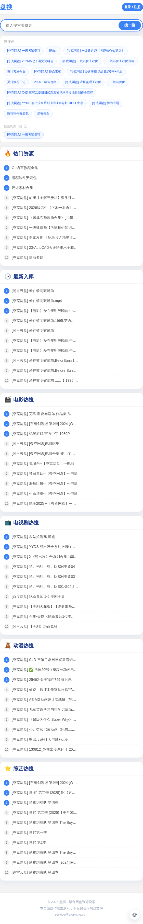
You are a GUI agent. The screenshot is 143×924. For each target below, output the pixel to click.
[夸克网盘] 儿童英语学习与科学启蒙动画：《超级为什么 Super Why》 (45, 709)
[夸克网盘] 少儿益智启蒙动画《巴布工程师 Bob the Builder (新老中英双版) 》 (45, 729)
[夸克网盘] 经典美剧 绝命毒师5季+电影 (96, 71)
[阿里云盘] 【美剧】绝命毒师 (35, 626)
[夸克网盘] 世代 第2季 (29, 842)
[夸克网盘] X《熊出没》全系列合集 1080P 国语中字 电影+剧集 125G (45, 557)
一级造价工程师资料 (120, 61)
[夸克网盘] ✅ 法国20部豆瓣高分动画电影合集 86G (45, 670)
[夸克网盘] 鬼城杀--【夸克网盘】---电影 (43, 463)
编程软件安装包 (18, 113)
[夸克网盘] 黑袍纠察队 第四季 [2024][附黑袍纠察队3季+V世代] (45, 862)
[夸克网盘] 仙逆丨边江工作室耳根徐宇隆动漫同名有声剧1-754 (45, 690)
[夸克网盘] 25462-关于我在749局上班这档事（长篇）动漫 (45, 680)
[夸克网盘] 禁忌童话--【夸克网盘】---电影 (45, 473)
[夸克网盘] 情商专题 (105, 103)
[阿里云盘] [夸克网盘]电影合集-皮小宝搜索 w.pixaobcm (45, 454)
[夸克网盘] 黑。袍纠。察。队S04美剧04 (43, 567)
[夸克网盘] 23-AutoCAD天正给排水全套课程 (45, 247)
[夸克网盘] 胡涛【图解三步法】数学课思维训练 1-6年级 (45, 198)
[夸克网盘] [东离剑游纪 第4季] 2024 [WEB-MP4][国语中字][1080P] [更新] (45, 424)
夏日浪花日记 (16, 82)
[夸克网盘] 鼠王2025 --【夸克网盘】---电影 (45, 503)
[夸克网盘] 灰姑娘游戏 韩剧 (33, 537)
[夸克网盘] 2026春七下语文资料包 (30, 61)
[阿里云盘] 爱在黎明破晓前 (33, 291)
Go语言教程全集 (25, 168)
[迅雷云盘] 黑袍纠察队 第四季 (35, 872)
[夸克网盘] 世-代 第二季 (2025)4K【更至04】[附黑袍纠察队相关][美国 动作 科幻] (45, 793)
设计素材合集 (16, 71)
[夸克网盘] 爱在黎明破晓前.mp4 (37, 301)
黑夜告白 (43, 113)
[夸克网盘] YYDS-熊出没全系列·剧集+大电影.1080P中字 (45, 103)
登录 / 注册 (132, 7)
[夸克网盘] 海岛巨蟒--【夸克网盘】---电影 (45, 483)
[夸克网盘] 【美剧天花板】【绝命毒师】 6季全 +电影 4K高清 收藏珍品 (45, 606)
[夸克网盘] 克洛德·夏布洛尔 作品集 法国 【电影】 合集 (45, 414)
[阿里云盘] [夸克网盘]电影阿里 (35, 444)
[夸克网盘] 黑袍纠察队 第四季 (35, 803)
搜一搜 (129, 25)
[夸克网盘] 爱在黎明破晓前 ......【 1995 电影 (45, 380)
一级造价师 (117, 82)
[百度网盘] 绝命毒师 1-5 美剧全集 (38, 596)
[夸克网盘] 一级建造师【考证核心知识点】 (95, 50)
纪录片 (53, 50)
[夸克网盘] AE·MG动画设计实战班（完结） (45, 699)
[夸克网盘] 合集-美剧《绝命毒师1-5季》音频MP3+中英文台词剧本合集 (45, 616)
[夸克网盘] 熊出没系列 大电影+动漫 (40, 739)
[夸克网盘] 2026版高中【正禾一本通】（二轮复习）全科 (45, 208)
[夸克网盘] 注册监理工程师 (83, 82)
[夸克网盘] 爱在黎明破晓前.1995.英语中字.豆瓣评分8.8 (45, 321)
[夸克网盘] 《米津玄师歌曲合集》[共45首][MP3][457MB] (45, 218)
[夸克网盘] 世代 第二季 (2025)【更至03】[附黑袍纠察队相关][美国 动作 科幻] (45, 812)
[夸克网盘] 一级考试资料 (23, 50)
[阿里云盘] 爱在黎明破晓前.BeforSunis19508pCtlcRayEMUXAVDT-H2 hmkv (45, 360)
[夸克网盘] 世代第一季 (29, 832)
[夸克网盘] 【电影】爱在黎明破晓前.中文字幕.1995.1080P (45, 311)
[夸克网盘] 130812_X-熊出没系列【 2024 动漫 (45, 749)
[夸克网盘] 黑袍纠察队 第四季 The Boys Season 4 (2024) (45, 822)
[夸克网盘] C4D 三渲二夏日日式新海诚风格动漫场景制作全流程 (50, 92)
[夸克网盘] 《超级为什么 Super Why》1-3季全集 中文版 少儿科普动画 (45, 719)
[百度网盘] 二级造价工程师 (80, 61)
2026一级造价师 (45, 82)
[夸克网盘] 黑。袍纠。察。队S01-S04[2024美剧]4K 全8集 (45, 586)
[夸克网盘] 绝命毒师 (47, 71)
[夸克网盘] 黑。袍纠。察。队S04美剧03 (43, 576)
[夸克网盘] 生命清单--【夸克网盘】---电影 (45, 493)
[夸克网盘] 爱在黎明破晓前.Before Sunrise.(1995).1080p (45, 370)
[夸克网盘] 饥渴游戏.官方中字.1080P (41, 434)
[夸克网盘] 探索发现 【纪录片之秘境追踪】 (45, 237)
